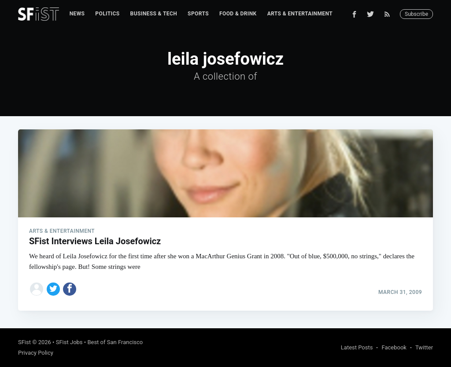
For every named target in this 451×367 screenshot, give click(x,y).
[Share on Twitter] (53, 289)
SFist (24, 342)
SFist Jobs (69, 342)
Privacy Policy (35, 352)
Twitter (424, 347)
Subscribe (416, 14)
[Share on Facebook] (69, 289)
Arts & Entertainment (300, 14)
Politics (107, 14)
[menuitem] (77, 13)
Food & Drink (238, 14)
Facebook (393, 347)
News (77, 14)
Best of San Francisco (115, 342)
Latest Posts (357, 347)
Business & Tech (153, 14)
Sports (198, 14)
